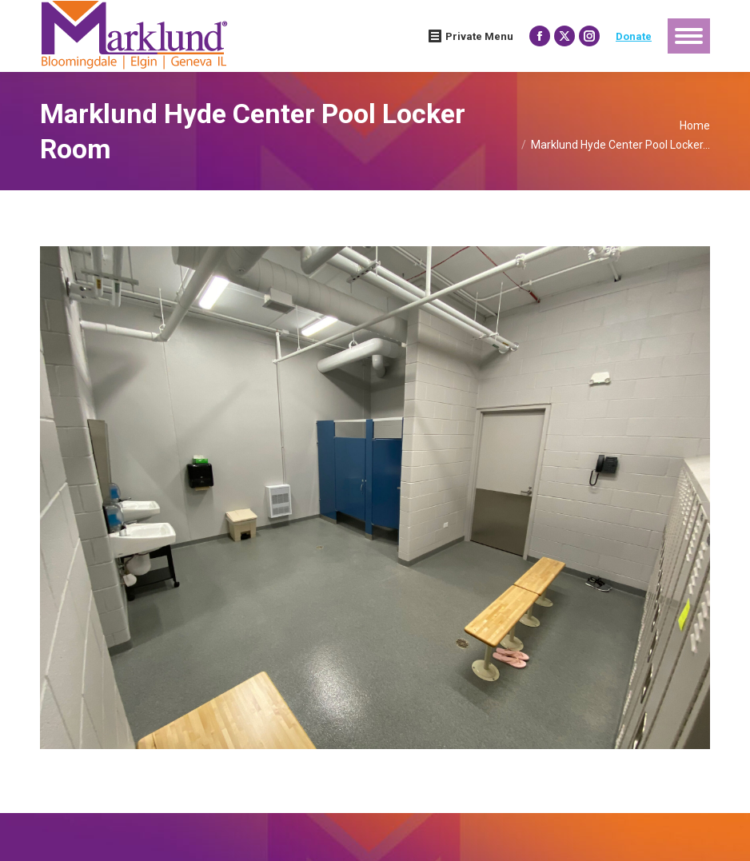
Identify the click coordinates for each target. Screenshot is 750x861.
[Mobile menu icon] (689, 36)
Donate (634, 36)
